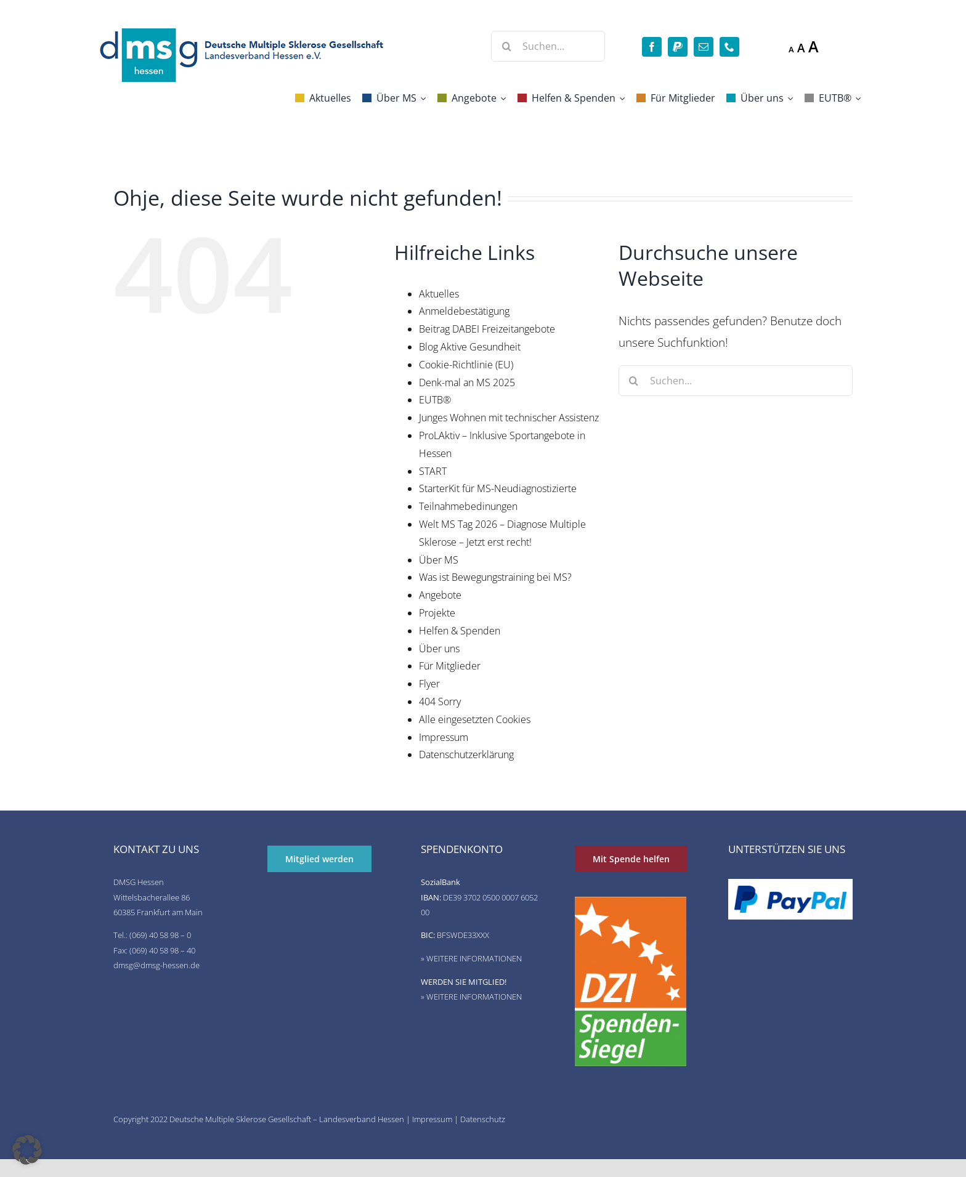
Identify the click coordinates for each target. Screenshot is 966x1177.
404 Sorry (440, 701)
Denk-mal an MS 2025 (467, 382)
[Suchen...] (548, 46)
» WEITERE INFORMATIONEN (471, 958)
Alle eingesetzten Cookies (474, 719)
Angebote (440, 595)
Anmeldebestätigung (464, 311)
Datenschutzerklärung (466, 754)
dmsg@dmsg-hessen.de (156, 965)
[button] (27, 1150)
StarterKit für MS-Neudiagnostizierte (498, 488)
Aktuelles (439, 294)
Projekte (437, 613)
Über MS (438, 560)
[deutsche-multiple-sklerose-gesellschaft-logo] (243, 30)
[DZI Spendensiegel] (630, 902)
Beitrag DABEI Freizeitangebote (487, 329)
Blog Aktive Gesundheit (470, 347)
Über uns (439, 648)
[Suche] (506, 46)
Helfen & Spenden (459, 630)
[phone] (729, 47)
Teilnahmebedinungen (468, 506)
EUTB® (435, 399)
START (433, 471)
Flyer (429, 683)
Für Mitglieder (450, 666)
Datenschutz (482, 1119)
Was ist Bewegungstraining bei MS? (495, 577)
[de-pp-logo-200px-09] (790, 891)
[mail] (703, 47)
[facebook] (652, 47)
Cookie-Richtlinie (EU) (466, 364)
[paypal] (678, 47)
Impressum (443, 737)
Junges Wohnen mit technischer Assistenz (509, 417)
